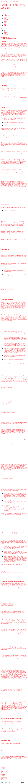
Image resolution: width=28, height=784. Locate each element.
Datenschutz (7, 15)
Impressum (7, 18)
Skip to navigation (5, 1)
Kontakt (6, 19)
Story (5, 24)
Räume (5, 21)
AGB (5, 14)
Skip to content (14, 1)
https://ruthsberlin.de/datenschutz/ (7, 605)
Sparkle (5, 22)
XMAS (5, 25)
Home (5, 17)
